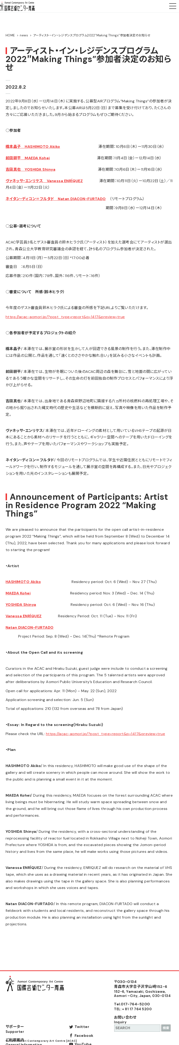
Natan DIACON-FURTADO (30, 627)
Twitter (82, 1026)
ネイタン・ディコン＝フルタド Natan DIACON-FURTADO (56, 198)
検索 (166, 1028)
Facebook (84, 1035)
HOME (10, 35)
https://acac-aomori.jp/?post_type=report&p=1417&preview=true (65, 316)
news (24, 35)
